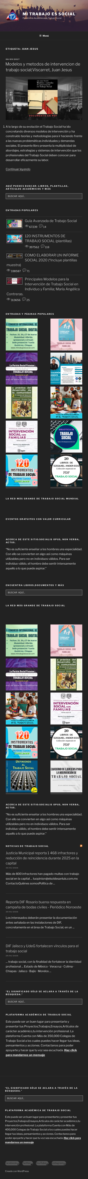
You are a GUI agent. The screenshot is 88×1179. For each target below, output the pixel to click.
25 (26, 300)
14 (42, 226)
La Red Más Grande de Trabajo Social (35, 605)
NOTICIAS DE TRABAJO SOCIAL (27, 846)
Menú (44, 35)
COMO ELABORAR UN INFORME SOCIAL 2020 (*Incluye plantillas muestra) (43, 260)
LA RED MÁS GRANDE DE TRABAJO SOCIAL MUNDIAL (42, 498)
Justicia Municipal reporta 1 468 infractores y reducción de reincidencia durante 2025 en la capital (42, 858)
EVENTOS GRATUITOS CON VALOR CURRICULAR (38, 519)
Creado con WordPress (17, 1171)
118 (45, 247)
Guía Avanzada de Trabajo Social (51, 221)
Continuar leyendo (18, 169)
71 (26, 271)
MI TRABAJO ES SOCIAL (49, 14)
